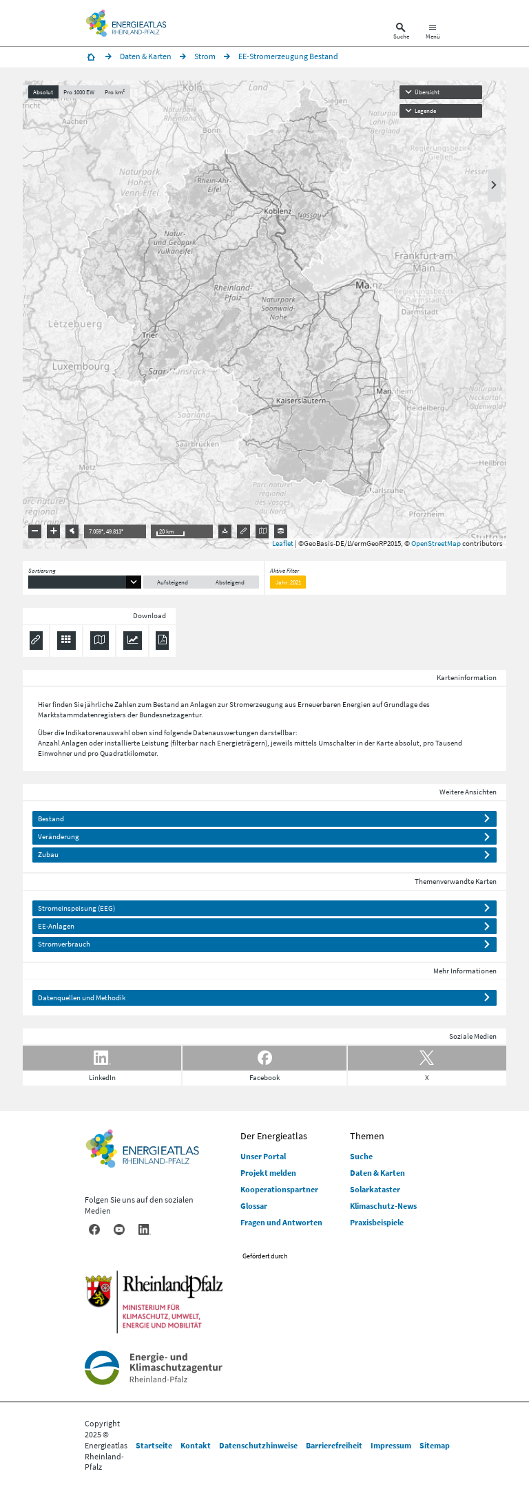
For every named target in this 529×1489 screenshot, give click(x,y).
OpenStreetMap (436, 543)
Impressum (391, 1445)
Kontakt (195, 1445)
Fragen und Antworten (281, 1222)
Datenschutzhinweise (258, 1445)
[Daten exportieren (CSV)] (66, 640)
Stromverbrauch (64, 944)
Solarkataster (375, 1189)
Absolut (43, 92)
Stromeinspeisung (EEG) (76, 908)
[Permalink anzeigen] (36, 640)
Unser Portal (263, 1156)
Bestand (51, 818)
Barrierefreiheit (334, 1445)
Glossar (253, 1206)
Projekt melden (268, 1173)
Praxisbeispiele (377, 1222)
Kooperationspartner (279, 1189)
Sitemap (434, 1445)
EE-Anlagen (56, 926)
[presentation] (264, 315)
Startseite (154, 1445)
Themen (367, 1136)
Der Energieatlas (273, 1136)
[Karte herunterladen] (99, 640)
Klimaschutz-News (383, 1206)
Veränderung (58, 836)
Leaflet (282, 543)
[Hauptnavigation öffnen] (433, 32)
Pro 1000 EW (78, 92)
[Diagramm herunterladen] (132, 640)
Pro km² (115, 92)
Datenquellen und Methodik (81, 997)
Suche (361, 1156)
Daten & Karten (377, 1173)
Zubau (48, 854)
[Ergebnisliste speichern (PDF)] (162, 640)
